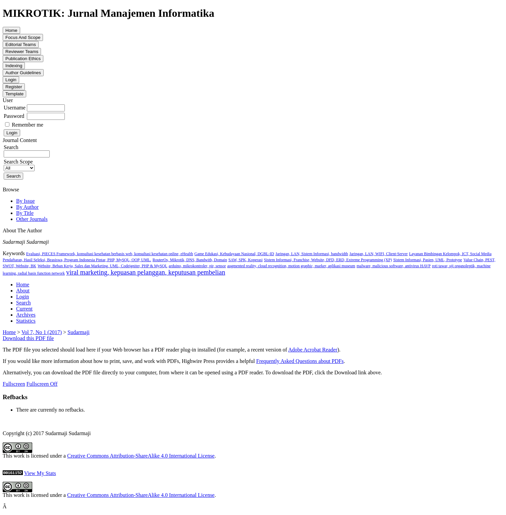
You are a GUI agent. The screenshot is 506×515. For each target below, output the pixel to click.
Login (22, 296)
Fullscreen (14, 384)
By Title (25, 213)
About (23, 290)
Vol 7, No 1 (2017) (41, 332)
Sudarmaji (78, 332)
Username (15, 107)
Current (24, 309)
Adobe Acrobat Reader (312, 350)
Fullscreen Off (42, 384)
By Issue (25, 201)
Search (23, 303)
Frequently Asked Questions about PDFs (299, 361)
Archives (26, 315)
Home (22, 284)
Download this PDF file (28, 338)
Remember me (27, 125)
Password (14, 116)
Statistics (26, 321)
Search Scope (19, 165)
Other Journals (32, 219)
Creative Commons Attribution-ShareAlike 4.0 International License (141, 456)
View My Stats (40, 473)
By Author (27, 207)
